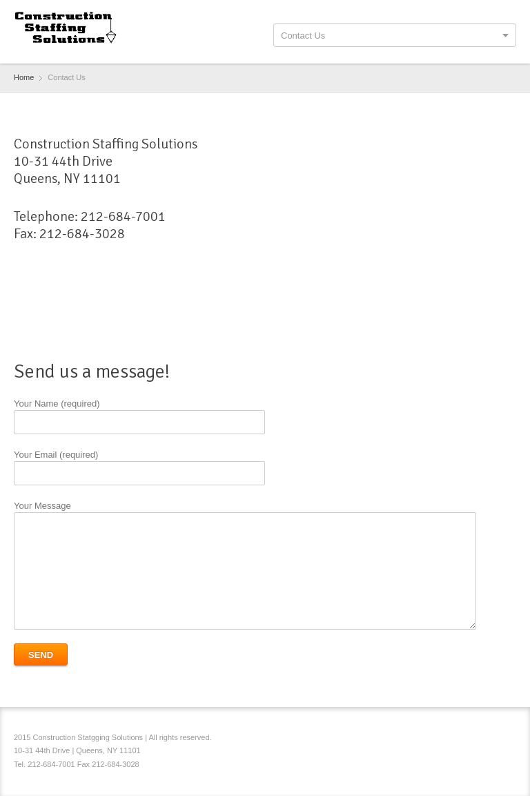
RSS (508, 739)
